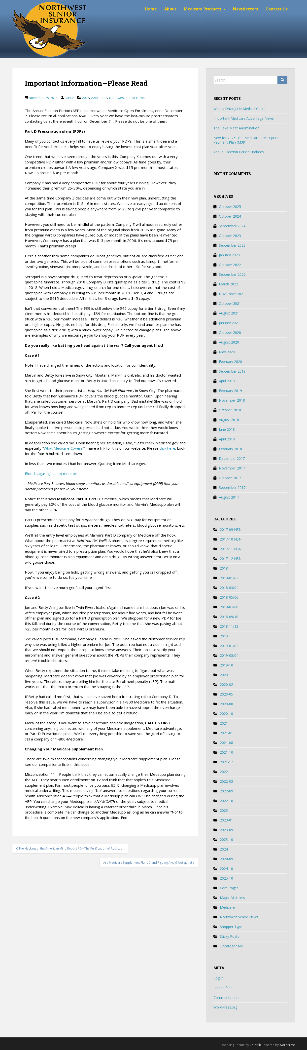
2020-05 (226, 694)
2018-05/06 (229, 597)
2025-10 (226, 878)
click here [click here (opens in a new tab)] (167, 448)
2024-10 (226, 868)
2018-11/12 (99, 97)
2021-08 (226, 742)
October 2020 (230, 332)
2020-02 (226, 684)
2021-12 (226, 762)
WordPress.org (225, 1007)
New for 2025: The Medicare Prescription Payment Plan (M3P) (246, 140)
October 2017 (230, 477)
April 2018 (227, 439)
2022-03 (226, 781)
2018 (85, 97)
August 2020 (229, 342)
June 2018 (227, 429)
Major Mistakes (232, 897)
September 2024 (232, 226)
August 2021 (229, 313)
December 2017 (232, 458)
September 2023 (232, 245)
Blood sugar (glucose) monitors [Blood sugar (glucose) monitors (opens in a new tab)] (51, 473)
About (170, 9)
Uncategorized (231, 946)
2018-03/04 (229, 587)
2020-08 (226, 703)
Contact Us (277, 9)
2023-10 (226, 839)
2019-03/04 (229, 655)
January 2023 (229, 255)
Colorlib (255, 1045)
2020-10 (226, 713)
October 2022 (230, 264)
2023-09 (226, 829)
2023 (224, 810)
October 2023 (230, 235)
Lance (69, 97)
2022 (224, 771)
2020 (224, 674)
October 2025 (230, 206)
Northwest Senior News (127, 97)
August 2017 (229, 497)
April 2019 (227, 381)
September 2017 (232, 487)
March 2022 (228, 284)
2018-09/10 (229, 616)
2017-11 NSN (230, 548)
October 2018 (230, 410)
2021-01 (226, 733)
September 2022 (232, 274)
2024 (224, 849)
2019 (224, 636)
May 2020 (227, 352)
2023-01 (226, 820)
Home (151, 9)
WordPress (287, 1045)
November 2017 (232, 468)
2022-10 (226, 800)
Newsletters (245, 9)
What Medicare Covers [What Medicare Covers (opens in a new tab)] (63, 448)
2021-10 (226, 752)
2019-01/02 (229, 645)
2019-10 (226, 665)
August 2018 (229, 419)
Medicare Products (202, 9)
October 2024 (230, 216)
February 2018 (230, 448)
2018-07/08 (229, 607)
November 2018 (232, 400)
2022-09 (226, 791)
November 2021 (232, 293)
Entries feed (223, 987)
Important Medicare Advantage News (243, 118)
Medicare (227, 907)
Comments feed (226, 997)
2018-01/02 (229, 578)
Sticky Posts (229, 936)
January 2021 (229, 322)
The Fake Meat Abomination (236, 128)
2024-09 (226, 858)
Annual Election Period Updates (238, 152)
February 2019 (230, 390)
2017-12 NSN (230, 558)
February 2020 (230, 361)
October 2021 (230, 303)
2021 (224, 723)
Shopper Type (231, 926)
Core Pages (229, 888)
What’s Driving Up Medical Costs (239, 108)
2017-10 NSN (230, 539)
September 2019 (232, 371)
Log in (218, 978)
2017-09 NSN (230, 529)
